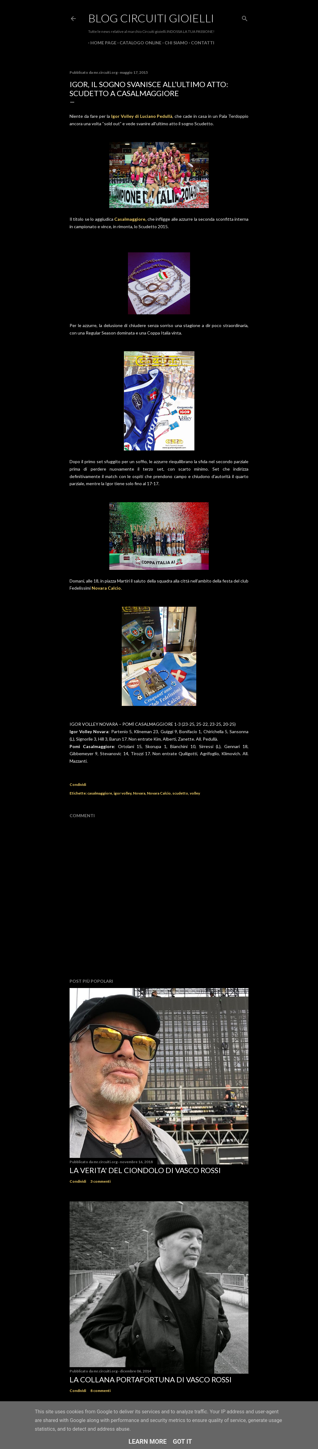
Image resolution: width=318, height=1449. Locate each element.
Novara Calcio (159, 793)
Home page (101, 42)
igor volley (122, 793)
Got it (182, 1441)
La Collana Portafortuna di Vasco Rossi (151, 1379)
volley (195, 793)
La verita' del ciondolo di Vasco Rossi (145, 1170)
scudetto (180, 793)
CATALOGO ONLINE (138, 42)
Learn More (148, 1441)
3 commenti (100, 1181)
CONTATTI (200, 42)
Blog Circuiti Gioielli (151, 18)
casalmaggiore (99, 793)
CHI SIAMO (174, 42)
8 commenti (100, 1390)
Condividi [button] (78, 784)
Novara (139, 793)
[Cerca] (244, 17)
